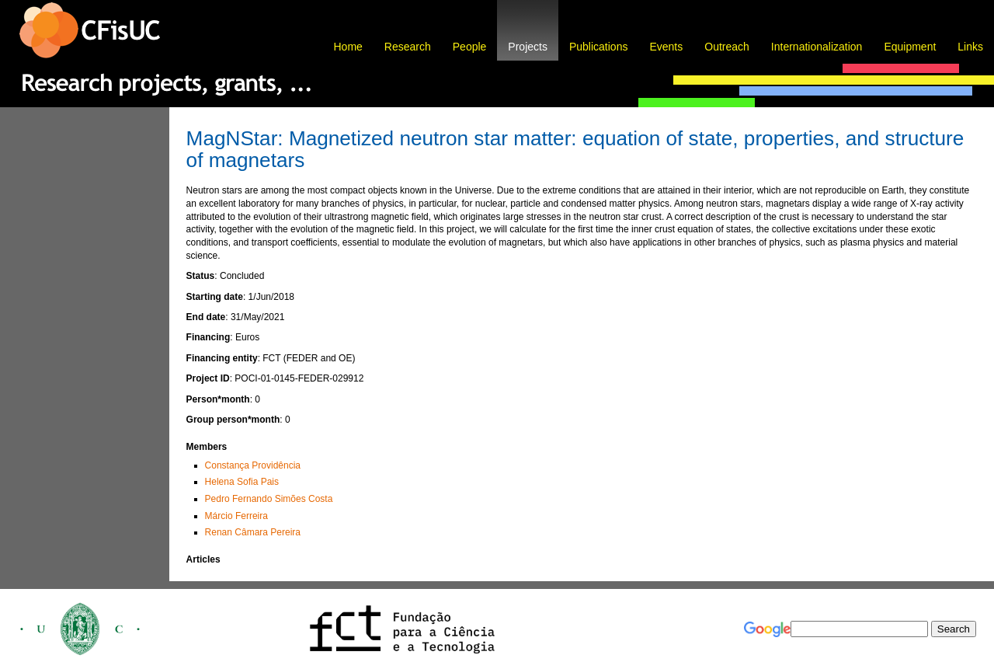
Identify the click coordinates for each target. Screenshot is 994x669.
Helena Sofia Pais (242, 481)
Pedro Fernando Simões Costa (269, 498)
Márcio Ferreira (236, 515)
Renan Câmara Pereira (253, 532)
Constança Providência (253, 465)
